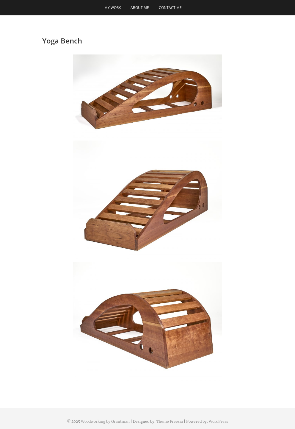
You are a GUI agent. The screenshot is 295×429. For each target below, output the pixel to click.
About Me (140, 7)
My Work (112, 7)
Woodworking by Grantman (105, 421)
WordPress (218, 421)
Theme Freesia (169, 421)
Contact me (170, 7)
